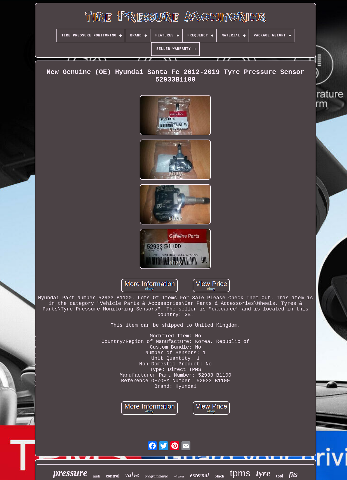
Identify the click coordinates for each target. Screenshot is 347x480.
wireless (178, 476)
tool (279, 476)
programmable (156, 476)
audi (96, 476)
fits (293, 474)
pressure (70, 472)
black (219, 476)
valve (132, 474)
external (199, 475)
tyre (263, 473)
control (113, 476)
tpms (240, 473)
